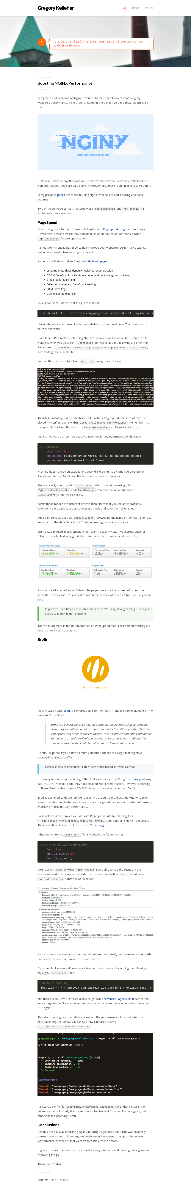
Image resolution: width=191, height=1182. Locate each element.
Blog (123, 8)
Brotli (66, 710)
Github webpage (96, 261)
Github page (98, 825)
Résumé (149, 8)
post (60, 195)
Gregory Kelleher (55, 8)
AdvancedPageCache (117, 999)
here (121, 324)
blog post (139, 779)
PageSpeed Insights (116, 229)
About (135, 8)
